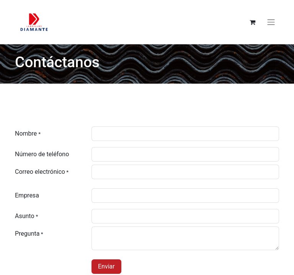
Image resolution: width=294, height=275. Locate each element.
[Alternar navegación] (271, 22)
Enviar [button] (106, 266)
